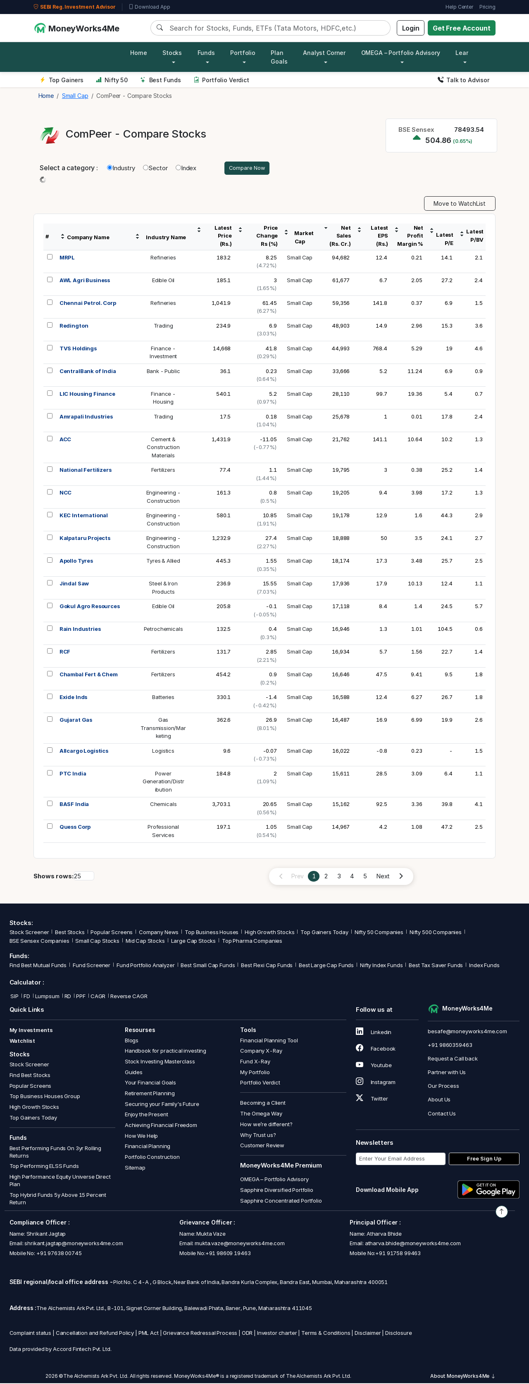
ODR (247, 1334)
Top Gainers (61, 79)
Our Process (443, 1087)
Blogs (131, 1041)
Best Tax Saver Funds (436, 966)
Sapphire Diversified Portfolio (276, 1191)
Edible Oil (163, 281)
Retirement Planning (150, 1094)
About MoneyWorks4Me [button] (463, 1377)
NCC (66, 493)
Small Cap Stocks (97, 942)
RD (67, 997)
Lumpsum (47, 997)
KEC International (84, 516)
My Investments (31, 1031)
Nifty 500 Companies (436, 933)
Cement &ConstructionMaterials (163, 448)
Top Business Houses (211, 933)
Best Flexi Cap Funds (267, 966)
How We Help (141, 1136)
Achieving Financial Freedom (161, 1126)
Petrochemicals (163, 630)
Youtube (374, 1066)
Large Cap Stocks (193, 942)
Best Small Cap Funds (208, 966)
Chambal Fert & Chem (89, 675)
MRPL (67, 258)
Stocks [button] (172, 52)
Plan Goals (279, 57)
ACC (65, 440)
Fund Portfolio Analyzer (146, 966)
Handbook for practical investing (165, 1052)
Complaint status (31, 1334)
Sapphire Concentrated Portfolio (281, 1202)
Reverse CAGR (128, 997)
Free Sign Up (484, 1159)
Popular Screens (112, 933)
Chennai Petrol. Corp (88, 303)
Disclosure (398, 1334)
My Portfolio (254, 1073)
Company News (159, 933)
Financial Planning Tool (269, 1041)
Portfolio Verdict (221, 79)
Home (138, 52)
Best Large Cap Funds (326, 966)
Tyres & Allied (163, 562)
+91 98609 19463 (228, 1254)
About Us (439, 1100)
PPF (81, 997)
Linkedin (374, 1033)
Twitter (372, 1099)
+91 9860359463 (450, 1045)
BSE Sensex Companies (39, 942)
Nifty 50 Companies (379, 933)
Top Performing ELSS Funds (44, 1167)
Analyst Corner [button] (324, 52)
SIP (14, 997)
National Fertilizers (86, 471)
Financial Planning (147, 1147)
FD (27, 997)
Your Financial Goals (150, 1083)
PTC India (73, 774)
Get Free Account (462, 28)
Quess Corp (75, 828)
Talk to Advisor (463, 79)
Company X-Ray (261, 1052)
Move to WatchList (460, 204)
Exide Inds (74, 698)
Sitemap (135, 1168)
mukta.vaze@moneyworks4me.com (240, 1244)
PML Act (148, 1334)
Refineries (163, 258)
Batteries (163, 698)
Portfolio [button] (242, 52)
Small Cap (299, 258)
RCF (65, 652)
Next (383, 877)
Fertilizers (163, 471)
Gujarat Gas (76, 721)
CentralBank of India (88, 372)
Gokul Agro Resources (90, 607)
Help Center (459, 7)
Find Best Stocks (30, 1076)
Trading (163, 326)
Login (410, 28)
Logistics (163, 751)
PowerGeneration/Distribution (163, 782)
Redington (74, 326)
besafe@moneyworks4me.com (467, 1032)
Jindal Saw (74, 584)
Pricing (487, 7)
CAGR (98, 997)
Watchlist (23, 1041)
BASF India (74, 805)
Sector (155, 168)
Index (186, 168)
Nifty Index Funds (381, 966)
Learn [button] (463, 52)
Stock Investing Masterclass (160, 1062)
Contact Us (442, 1114)
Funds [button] (206, 52)
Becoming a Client (262, 1104)
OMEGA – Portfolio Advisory (274, 1180)
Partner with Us (447, 1073)
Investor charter (277, 1334)
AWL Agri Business (85, 281)
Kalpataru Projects (85, 539)
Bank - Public (163, 372)
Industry (121, 168)
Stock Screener (29, 933)
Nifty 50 (112, 79)
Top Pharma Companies (252, 942)
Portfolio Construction (152, 1158)
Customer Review (262, 1146)
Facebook (376, 1049)
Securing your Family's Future (162, 1104)
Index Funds (484, 966)
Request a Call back (452, 1059)
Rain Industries (80, 630)
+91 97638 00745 (58, 1254)
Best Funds (160, 79)
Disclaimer (368, 1334)
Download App (149, 7)
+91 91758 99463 (398, 1254)
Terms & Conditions (325, 1334)
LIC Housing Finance (87, 394)
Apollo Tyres (76, 562)
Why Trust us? (258, 1135)
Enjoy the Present (146, 1115)
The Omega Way (261, 1114)
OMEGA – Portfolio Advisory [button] (400, 52)
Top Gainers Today (324, 933)
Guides (134, 1073)
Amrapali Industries (86, 417)
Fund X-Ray (255, 1062)
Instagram (376, 1083)
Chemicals (163, 805)
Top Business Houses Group (45, 1097)
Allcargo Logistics (84, 751)
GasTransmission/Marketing (163, 729)
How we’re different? (266, 1125)
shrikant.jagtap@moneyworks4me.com (73, 1244)
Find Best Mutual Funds (38, 966)
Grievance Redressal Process (200, 1334)
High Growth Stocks (269, 933)
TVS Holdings (78, 349)
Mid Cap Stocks (145, 942)
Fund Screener (91, 966)
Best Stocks (69, 933)
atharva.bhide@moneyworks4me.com (413, 1244)
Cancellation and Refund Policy (95, 1334)
